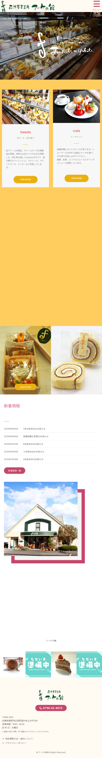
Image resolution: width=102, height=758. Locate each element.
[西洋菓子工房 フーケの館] (51, 602)
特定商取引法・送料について (19, 738)
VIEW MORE (25, 387)
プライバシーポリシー (16, 742)
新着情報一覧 (14, 470)
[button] (26, 179)
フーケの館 (51, 640)
